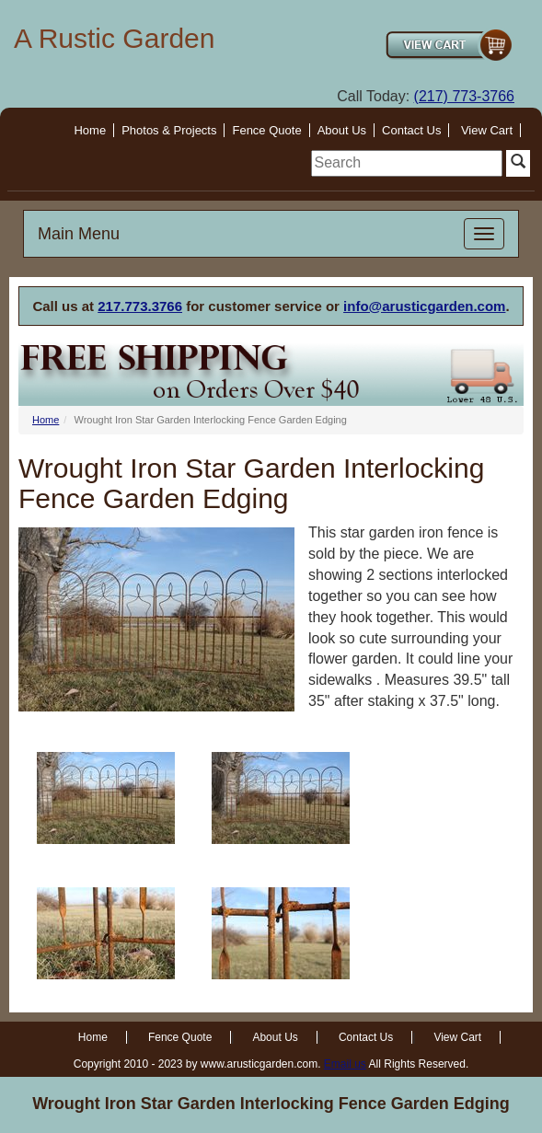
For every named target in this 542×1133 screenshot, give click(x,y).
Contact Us (411, 130)
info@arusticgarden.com (424, 306)
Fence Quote (266, 130)
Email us (345, 1064)
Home (90, 130)
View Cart (487, 130)
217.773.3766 (140, 306)
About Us (341, 130)
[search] (406, 163)
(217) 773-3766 (464, 96)
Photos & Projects (168, 130)
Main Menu (79, 234)
